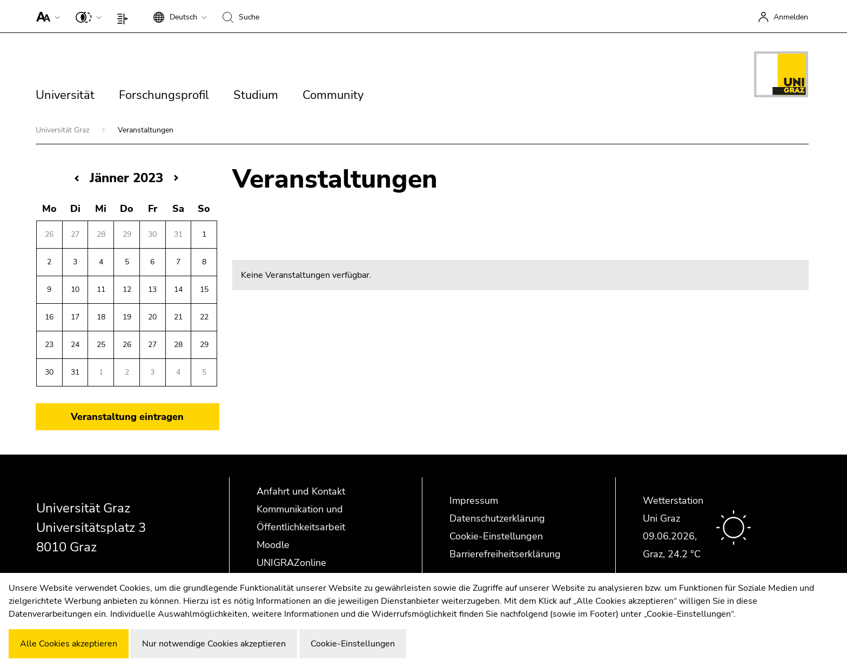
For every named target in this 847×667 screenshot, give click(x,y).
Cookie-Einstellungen (496, 536)
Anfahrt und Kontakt (301, 491)
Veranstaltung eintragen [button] (127, 416)
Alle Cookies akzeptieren (68, 644)
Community (333, 95)
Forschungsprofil (164, 95)
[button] (45, 16)
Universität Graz (63, 130)
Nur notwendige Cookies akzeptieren (214, 644)
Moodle (273, 544)
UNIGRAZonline (291, 562)
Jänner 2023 (126, 177)
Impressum (473, 500)
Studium (255, 95)
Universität (65, 95)
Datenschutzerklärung (497, 518)
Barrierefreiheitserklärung (505, 554)
